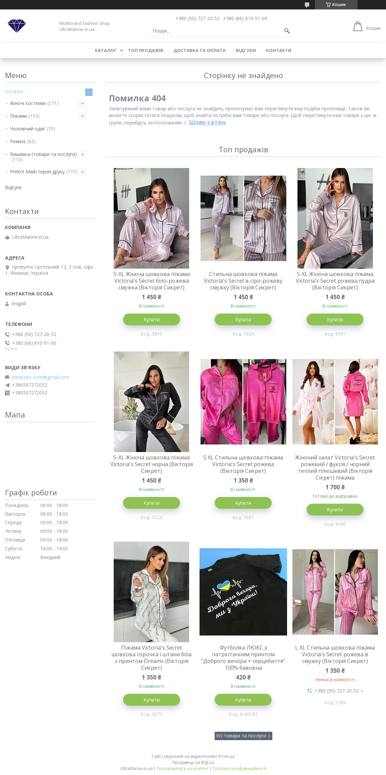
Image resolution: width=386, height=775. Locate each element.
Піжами (18, 116)
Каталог (106, 50)
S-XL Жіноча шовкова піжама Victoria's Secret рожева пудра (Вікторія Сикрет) (335, 281)
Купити (152, 319)
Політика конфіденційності (239, 768)
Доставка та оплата (199, 50)
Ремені (17, 141)
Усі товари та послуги (241, 735)
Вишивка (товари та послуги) (43, 154)
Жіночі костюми (28, 103)
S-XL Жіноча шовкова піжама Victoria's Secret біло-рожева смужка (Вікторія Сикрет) (151, 281)
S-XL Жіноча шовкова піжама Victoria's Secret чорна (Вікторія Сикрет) (151, 464)
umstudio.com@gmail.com (40, 377)
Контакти (278, 50)
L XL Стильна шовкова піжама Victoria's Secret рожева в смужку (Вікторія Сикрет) (335, 654)
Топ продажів (145, 50)
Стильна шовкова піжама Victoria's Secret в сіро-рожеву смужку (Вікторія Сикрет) (243, 281)
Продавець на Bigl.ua (193, 762)
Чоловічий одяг (27, 128)
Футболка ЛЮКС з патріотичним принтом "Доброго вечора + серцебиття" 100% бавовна (243, 657)
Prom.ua (226, 756)
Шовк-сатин (207, 122)
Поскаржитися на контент (183, 768)
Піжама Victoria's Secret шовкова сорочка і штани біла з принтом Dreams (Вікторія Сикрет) (151, 657)
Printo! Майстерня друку (37, 171)
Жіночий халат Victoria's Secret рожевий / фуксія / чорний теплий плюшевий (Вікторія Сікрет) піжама (335, 467)
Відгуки (246, 50)
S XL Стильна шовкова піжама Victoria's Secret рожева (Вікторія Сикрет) (243, 464)
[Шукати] (287, 31)
